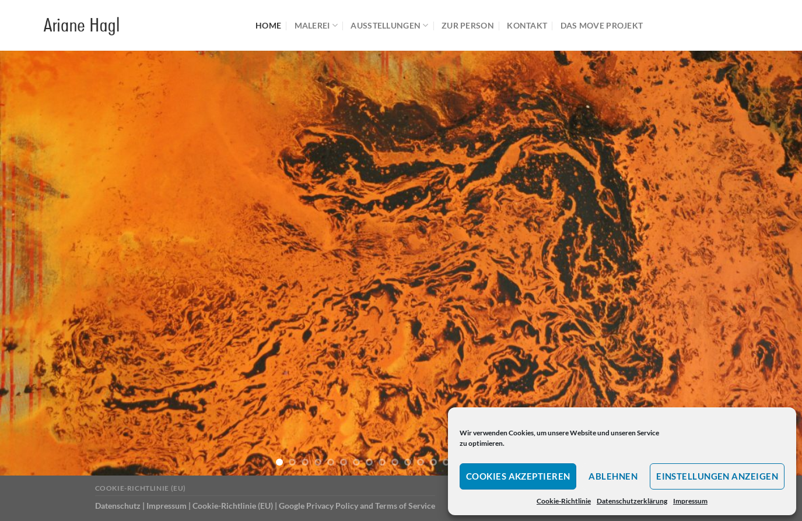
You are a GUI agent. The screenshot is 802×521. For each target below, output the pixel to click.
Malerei (316, 25)
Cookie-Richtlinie (564, 501)
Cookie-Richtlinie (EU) (140, 488)
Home (268, 25)
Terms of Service (405, 506)
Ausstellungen (389, 25)
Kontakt (527, 25)
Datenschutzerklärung (632, 501)
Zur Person (468, 25)
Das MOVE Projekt (602, 25)
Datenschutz (118, 506)
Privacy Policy (332, 506)
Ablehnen (613, 476)
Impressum (690, 501)
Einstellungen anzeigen (717, 476)
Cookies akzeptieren (518, 476)
